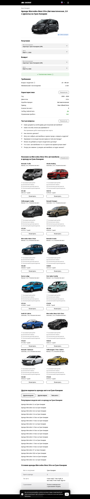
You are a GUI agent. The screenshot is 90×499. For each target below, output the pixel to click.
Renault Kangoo (51, 201)
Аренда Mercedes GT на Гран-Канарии (33, 450)
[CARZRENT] (30, 2)
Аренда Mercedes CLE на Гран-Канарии (33, 440)
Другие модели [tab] (28, 395)
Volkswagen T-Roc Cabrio (55, 350)
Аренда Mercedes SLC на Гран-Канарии (33, 424)
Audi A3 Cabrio (26, 313)
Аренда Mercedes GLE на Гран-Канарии (33, 408)
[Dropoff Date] (45, 68)
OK (67, 494)
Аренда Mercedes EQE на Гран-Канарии (33, 453)
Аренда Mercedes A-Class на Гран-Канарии (34, 434)
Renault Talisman (27, 350)
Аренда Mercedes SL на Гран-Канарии (33, 404)
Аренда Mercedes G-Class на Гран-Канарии (34, 417)
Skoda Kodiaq (51, 164)
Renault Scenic (51, 238)
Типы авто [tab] (54, 395)
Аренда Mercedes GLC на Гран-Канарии (33, 460)
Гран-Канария (25, 8)
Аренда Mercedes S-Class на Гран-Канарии (34, 427)
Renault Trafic (26, 164)
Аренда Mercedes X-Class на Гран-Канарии (34, 447)
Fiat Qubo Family (52, 276)
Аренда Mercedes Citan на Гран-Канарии (34, 456)
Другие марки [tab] (42, 395)
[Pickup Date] (45, 51)
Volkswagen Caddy (27, 201)
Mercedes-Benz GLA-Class (55, 313)
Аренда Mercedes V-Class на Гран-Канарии (34, 421)
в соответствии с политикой (51, 492)
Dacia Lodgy (25, 276)
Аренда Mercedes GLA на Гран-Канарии (33, 411)
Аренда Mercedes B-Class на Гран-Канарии (34, 430)
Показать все (63, 92)
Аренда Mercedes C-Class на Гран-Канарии (34, 443)
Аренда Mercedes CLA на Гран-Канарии (33, 414)
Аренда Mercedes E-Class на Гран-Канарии (34, 437)
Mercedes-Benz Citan (28, 238)
